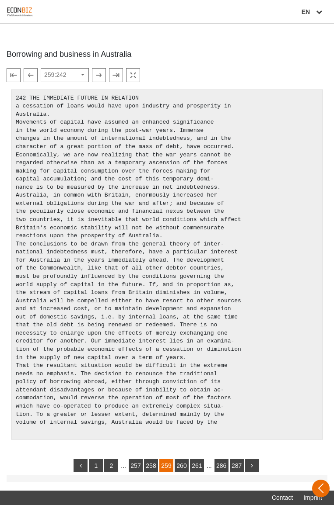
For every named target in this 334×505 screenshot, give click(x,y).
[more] (252, 465)
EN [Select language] (313, 11)
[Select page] (64, 75)
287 (237, 465)
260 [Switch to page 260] (181, 465)
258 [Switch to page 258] (151, 465)
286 (221, 465)
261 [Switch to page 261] (197, 465)
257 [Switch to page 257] (135, 465)
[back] (81, 465)
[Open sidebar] (321, 488)
